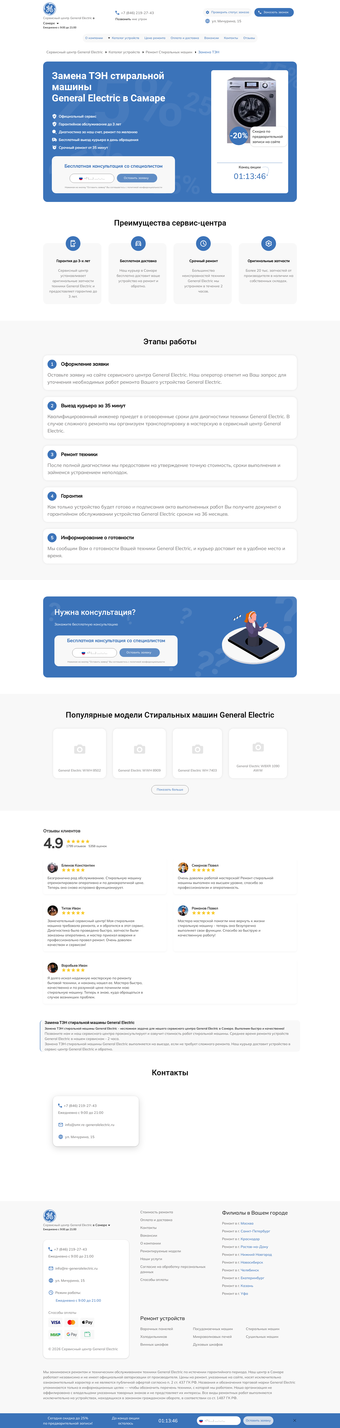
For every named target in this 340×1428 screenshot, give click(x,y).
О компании (94, 38)
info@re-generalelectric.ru (73, 1268)
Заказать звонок (273, 12)
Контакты (231, 38)
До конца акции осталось (125, 1420)
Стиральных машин (263, 1329)
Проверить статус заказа (227, 12)
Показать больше (170, 789)
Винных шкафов (154, 1344)
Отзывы (249, 38)
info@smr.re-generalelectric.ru (86, 1124)
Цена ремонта (154, 38)
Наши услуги (151, 1259)
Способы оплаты (154, 1279)
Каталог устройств (125, 38)
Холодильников (153, 1336)
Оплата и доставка (185, 38)
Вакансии (211, 38)
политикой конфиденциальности (144, 187)
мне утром (131, 19)
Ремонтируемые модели (160, 1251)
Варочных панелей (156, 1329)
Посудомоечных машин (213, 1329)
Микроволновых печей (212, 1336)
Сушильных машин (262, 1336)
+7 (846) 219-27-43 (137, 13)
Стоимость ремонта (156, 1212)
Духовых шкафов (208, 1344)
